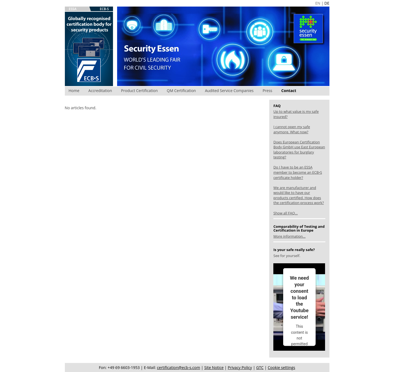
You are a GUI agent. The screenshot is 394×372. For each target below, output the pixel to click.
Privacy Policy (240, 367)
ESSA (73, 9)
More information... (289, 236)
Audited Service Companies (229, 90)
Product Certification (139, 90)
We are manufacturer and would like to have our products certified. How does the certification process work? (298, 195)
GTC (259, 367)
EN (317, 3)
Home (74, 90)
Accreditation (100, 90)
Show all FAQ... (285, 213)
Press (267, 90)
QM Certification (181, 90)
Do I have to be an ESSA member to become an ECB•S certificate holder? (297, 172)
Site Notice (214, 367)
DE (327, 3)
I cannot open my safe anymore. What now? (291, 129)
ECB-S (104, 9)
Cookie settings (281, 367)
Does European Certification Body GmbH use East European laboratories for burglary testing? (299, 150)
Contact (288, 90)
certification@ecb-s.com (178, 367)
